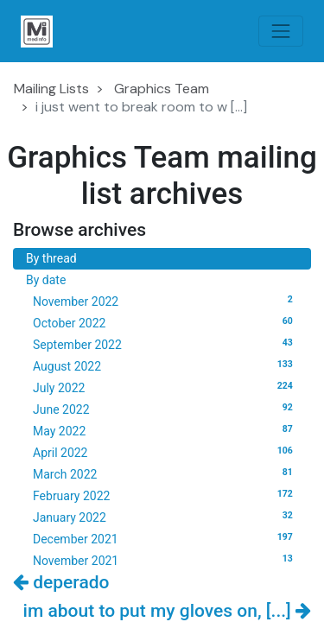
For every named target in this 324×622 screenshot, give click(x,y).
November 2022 (165, 300)
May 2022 (165, 430)
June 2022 (165, 408)
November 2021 (165, 560)
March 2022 (165, 473)
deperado (61, 582)
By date (46, 280)
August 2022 (165, 365)
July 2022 (165, 387)
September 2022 (165, 344)
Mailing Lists (51, 88)
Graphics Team (161, 88)
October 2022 (165, 322)
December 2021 (165, 538)
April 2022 (165, 452)
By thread (51, 258)
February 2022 (165, 495)
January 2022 (165, 516)
